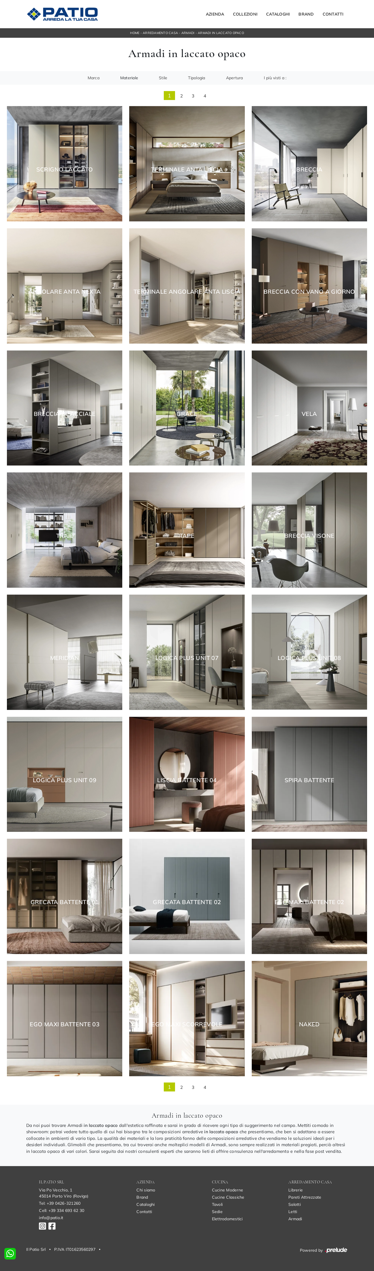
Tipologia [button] (196, 77)
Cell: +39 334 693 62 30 (61, 1210)
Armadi (188, 33)
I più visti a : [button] (275, 77)
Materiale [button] (129, 77)
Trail (64, 536)
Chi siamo (145, 1190)
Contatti (333, 14)
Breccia (309, 169)
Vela (309, 414)
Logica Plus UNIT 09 (64, 780)
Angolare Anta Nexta (65, 291)
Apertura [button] (234, 77)
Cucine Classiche (228, 1197)
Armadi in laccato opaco (221, 33)
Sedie (217, 1211)
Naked (309, 1024)
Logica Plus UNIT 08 (309, 658)
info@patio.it (51, 1217)
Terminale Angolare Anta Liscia (187, 291)
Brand (306, 14)
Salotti (294, 1204)
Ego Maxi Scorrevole (187, 1024)
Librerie (295, 1190)
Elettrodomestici (227, 1218)
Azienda (215, 14)
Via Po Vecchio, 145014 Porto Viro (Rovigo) (63, 1193)
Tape (187, 536)
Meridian (64, 658)
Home (134, 33)
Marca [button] (93, 77)
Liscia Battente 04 (187, 780)
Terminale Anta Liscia (187, 169)
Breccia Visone (309, 536)
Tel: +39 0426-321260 (59, 1203)
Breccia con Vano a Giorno (309, 291)
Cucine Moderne (227, 1190)
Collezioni (245, 14)
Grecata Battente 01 (65, 902)
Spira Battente (309, 780)
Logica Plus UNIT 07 (187, 658)
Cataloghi (278, 14)
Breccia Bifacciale (65, 414)
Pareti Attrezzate (304, 1197)
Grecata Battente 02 (187, 902)
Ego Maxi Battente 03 (64, 1024)
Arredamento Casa (160, 33)
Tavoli (217, 1204)
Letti (292, 1211)
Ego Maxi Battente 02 (309, 902)
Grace (186, 414)
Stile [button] (163, 77)
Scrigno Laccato (64, 169)
